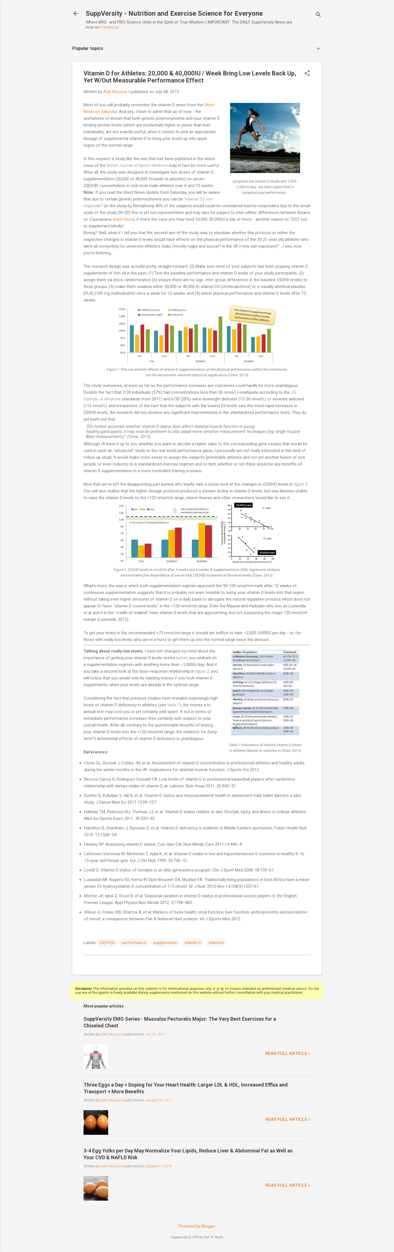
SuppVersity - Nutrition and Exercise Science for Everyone (174, 13)
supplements (165, 942)
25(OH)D (107, 942)
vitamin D (192, 942)
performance (134, 942)
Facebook (110, 27)
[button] (307, 74)
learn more (123, 219)
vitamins (216, 942)
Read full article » (287, 1053)
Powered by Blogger (197, 1226)
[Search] (318, 15)
